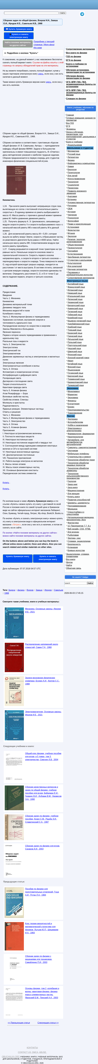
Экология (72, 236)
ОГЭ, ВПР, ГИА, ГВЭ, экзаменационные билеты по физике (81, 92)
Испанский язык (75, 290)
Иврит (70, 361)
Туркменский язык (76, 379)
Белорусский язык (76, 305)
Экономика (73, 398)
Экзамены (71, 129)
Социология (73, 185)
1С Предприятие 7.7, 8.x (79, 526)
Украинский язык (75, 302)
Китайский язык (75, 364)
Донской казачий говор (78, 358)
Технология (73, 182)
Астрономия (73, 227)
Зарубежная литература (79, 257)
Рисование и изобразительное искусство (80, 273)
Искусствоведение (76, 179)
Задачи (11, 590)
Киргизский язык (75, 376)
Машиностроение (76, 490)
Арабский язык (75, 327)
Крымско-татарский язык (79, 321)
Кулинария (73, 547)
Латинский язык (75, 299)
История (72, 212)
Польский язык (75, 342)
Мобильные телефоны (78, 454)
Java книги (73, 487)
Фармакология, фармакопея (81, 434)
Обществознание (76, 245)
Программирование (77, 506)
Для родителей (75, 266)
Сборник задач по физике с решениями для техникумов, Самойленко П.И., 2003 (38, 959)
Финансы (72, 401)
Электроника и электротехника (74, 429)
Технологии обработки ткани (81, 460)
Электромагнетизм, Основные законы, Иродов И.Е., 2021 (43, 713)
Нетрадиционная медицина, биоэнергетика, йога (80, 518)
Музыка (71, 233)
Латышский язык (75, 339)
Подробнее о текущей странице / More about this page (44, 44)
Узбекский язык (75, 315)
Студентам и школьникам (80, 260)
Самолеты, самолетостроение (82, 447)
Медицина (72, 509)
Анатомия (72, 196)
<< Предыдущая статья (19, 1023)
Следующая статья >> (48, 1023)
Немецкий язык (75, 293)
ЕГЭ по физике (73, 60)
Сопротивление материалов (80, 49)
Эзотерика (72, 419)
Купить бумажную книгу (17, 556)
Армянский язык (75, 308)
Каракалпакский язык (78, 382)
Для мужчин (73, 532)
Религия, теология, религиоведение (76, 240)
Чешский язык (74, 348)
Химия (71, 166)
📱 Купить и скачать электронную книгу (18, 35)
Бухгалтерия (73, 404)
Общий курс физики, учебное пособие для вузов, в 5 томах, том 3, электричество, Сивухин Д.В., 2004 (43, 756)
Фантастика (73, 523)
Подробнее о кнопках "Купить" (22, 53)
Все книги (70, 559)
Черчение (72, 215)
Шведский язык (75, 351)
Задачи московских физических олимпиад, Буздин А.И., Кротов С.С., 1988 (42, 681)
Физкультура (73, 230)
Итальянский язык (76, 296)
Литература (73, 157)
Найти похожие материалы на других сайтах (18, 43)
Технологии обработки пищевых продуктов (78, 464)
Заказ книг (72, 484)
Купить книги (74, 497)
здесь (40, 74)
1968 (6, 593)
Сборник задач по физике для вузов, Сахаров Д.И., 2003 (42, 847)
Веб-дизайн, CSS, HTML (79, 529)
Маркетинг (73, 394)
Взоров (30, 590)
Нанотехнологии (75, 437)
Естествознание (75, 254)
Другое (69, 562)
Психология (73, 218)
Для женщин (73, 494)
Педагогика (73, 188)
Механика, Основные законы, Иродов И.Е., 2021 (43, 610)
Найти (69, 565)
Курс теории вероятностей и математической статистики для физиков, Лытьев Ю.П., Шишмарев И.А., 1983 (41, 928)
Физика (71, 160)
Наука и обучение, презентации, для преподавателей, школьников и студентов (81, 135)
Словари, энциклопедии (79, 541)
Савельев (58, 590)
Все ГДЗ (70, 123)
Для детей (72, 176)
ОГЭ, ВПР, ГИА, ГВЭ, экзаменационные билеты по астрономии (81, 84)
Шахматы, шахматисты (78, 503)
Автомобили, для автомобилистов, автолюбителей (75, 442)
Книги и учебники (74, 142)
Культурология (74, 263)
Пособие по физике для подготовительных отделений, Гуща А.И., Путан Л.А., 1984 (42, 892)
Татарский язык (75, 312)
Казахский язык (75, 333)
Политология (74, 173)
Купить (6, 483)
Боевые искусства (76, 550)
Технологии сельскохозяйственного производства (78, 476)
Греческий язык (75, 336)
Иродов (48, 590)
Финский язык (74, 367)
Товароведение (75, 413)
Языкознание (74, 370)
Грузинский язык (75, 373)
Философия (73, 221)
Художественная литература (81, 202)
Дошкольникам (75, 145)
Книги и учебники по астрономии (76, 65)
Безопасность (74, 544)
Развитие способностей (79, 500)
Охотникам (73, 451)
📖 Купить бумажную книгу (19, 29)
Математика (73, 151)
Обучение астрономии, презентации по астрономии (80, 71)
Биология (72, 169)
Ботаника (72, 199)
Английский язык (75, 284)
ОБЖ (70, 209)
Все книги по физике (76, 53)
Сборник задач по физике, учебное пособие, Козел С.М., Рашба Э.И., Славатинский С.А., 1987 (41, 819)
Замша (39, 590)
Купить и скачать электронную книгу (48, 557)
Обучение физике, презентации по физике (78, 77)
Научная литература (77, 269)
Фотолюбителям (75, 422)
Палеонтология (75, 248)
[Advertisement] (24, 110)
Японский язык (75, 355)
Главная (70, 115)
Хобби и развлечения (78, 425)
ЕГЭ (68, 126)
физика (20, 590)
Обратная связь (73, 568)
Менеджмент (74, 391)
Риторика (72, 206)
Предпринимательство (78, 410)
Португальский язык (77, 345)
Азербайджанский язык (79, 324)
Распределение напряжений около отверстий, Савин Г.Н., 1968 (41, 645)
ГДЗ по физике (73, 56)
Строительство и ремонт (79, 457)
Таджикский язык (76, 385)
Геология (72, 481)
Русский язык (74, 154)
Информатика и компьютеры (81, 163)
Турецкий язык (74, 330)
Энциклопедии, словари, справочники (77, 555)
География (73, 251)
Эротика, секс (74, 538)
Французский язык (76, 287)
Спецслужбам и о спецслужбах (75, 513)
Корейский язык (75, 318)
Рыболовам (73, 535)
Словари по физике (76, 99)
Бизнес (71, 407)
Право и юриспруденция (79, 224)
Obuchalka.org (11, 1057)
